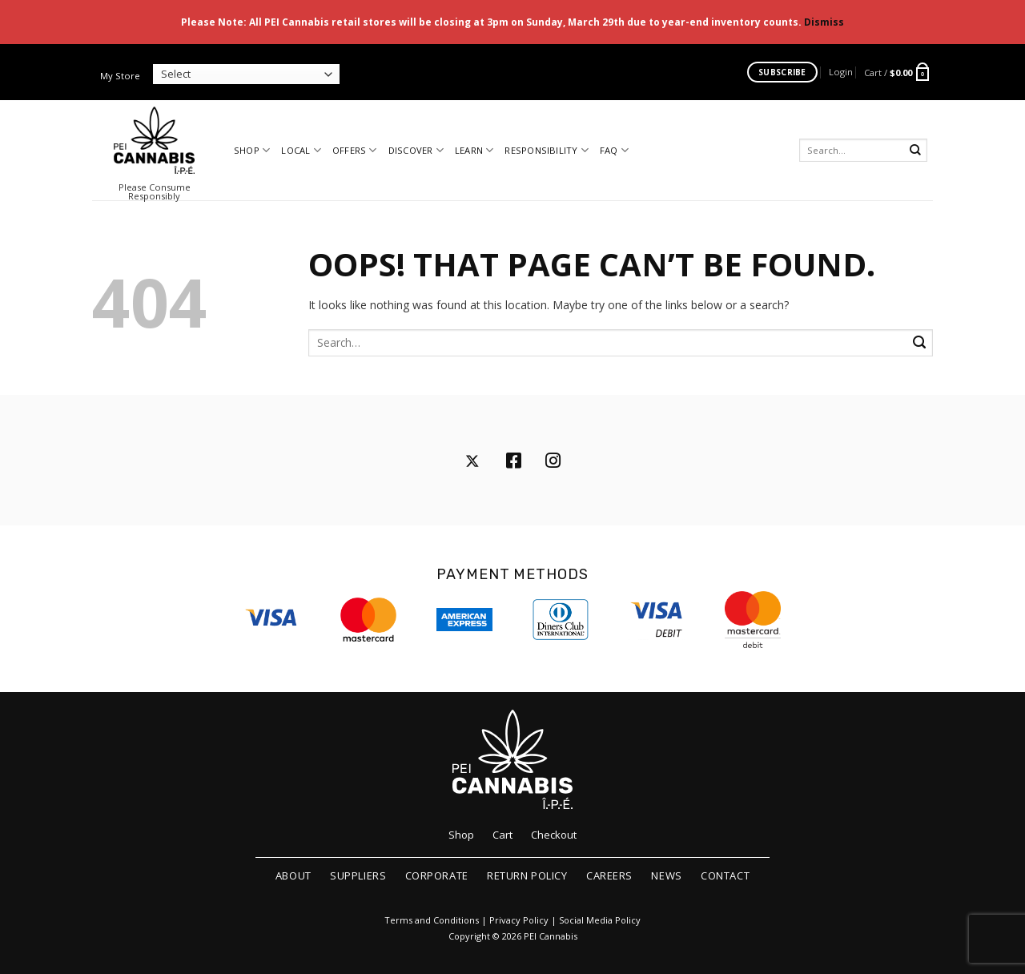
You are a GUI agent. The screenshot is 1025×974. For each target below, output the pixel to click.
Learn (474, 150)
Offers (354, 150)
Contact (725, 875)
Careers (609, 875)
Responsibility (546, 150)
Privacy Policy (519, 920)
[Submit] (915, 150)
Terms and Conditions (431, 920)
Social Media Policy (600, 920)
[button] (841, 71)
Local (301, 150)
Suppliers (358, 875)
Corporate (436, 875)
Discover (416, 150)
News (666, 875)
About (293, 875)
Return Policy (527, 875)
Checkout (554, 834)
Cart (502, 834)
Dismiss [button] (824, 22)
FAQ (614, 150)
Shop (252, 150)
